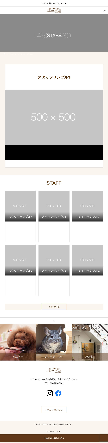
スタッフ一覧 (54, 307)
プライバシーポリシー (54, 432)
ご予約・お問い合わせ (54, 411)
